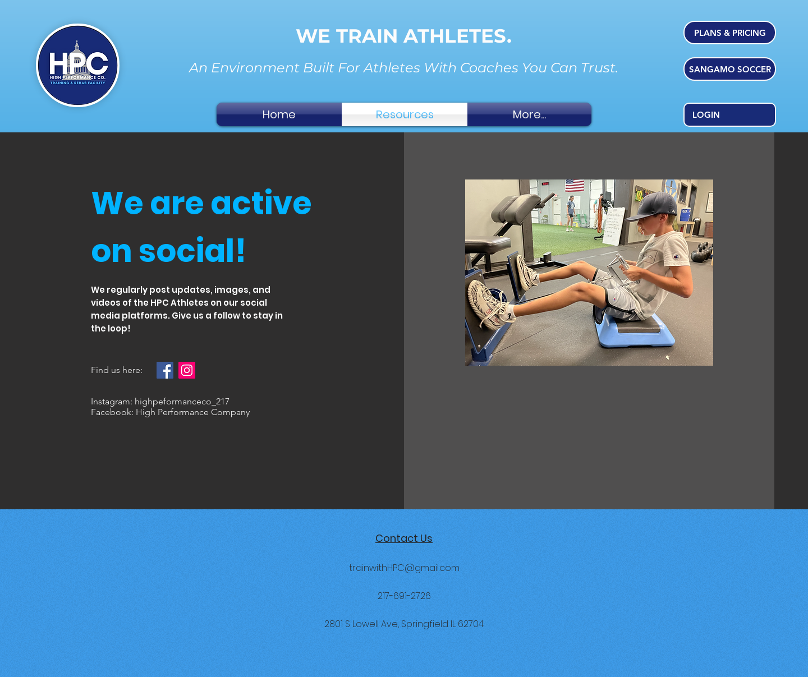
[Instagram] (186, 370)
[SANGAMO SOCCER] (729, 69)
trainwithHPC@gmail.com (404, 567)
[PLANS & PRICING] (729, 32)
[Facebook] (165, 370)
